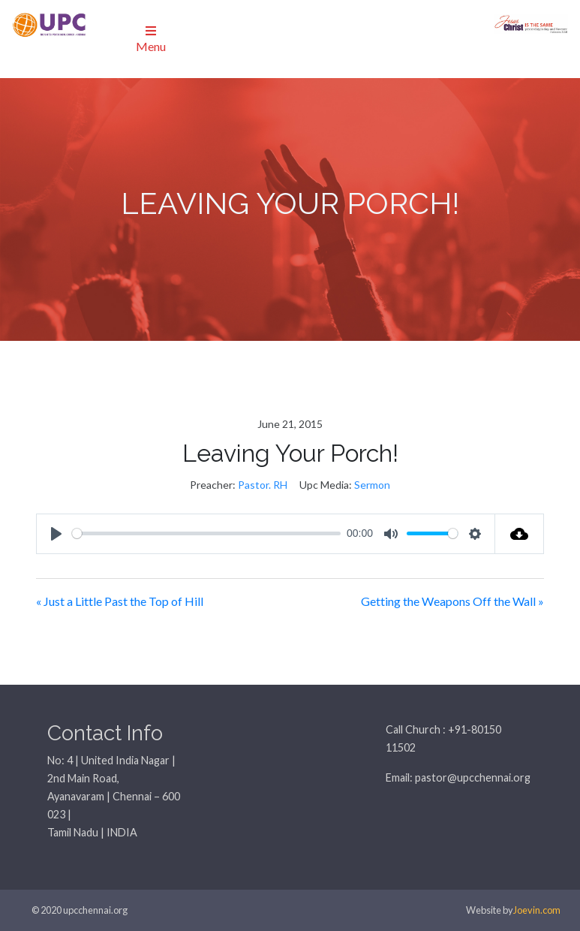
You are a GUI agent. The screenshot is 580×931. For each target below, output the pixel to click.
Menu (151, 39)
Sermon (372, 484)
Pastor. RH (262, 484)
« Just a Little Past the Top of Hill (119, 601)
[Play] (56, 534)
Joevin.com (536, 910)
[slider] (206, 533)
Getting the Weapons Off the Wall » (452, 601)
